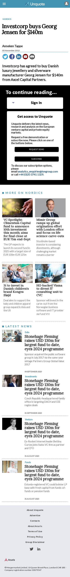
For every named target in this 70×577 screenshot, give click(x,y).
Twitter (31, 549)
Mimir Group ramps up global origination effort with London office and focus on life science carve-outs (50, 228)
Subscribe (36, 159)
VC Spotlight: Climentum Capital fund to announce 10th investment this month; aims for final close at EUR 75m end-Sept (17, 229)
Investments (31, 376)
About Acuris (35, 526)
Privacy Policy (35, 537)
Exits (27, 332)
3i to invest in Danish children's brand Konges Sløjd (16, 290)
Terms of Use (35, 531)
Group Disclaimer (35, 542)
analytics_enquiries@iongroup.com (38, 171)
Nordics (7, 19)
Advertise (35, 515)
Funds (28, 462)
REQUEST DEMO (36, 149)
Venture (28, 419)
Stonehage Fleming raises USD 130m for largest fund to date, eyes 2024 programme (44, 342)
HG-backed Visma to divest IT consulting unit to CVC (49, 290)
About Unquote (35, 510)
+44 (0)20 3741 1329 (31, 174)
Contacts (35, 521)
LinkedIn (39, 549)
